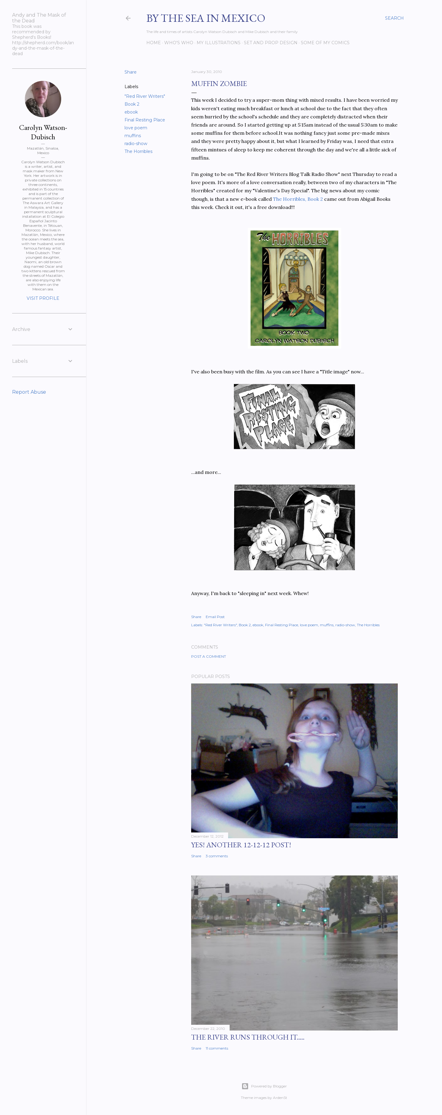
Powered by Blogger (264, 1086)
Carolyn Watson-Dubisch (43, 132)
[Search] (394, 18)
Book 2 (132, 104)
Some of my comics (325, 42)
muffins (133, 135)
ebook (131, 112)
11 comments (217, 1048)
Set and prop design (270, 42)
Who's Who (178, 42)
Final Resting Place (145, 120)
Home (153, 42)
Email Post (215, 616)
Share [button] (131, 72)
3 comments (217, 856)
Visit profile (43, 298)
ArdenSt (280, 1097)
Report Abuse (29, 392)
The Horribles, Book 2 (298, 199)
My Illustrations (219, 42)
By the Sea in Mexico (205, 18)
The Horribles (138, 151)
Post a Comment (208, 656)
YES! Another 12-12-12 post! (241, 844)
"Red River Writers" (145, 96)
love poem (136, 128)
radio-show (136, 143)
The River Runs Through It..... (247, 1037)
